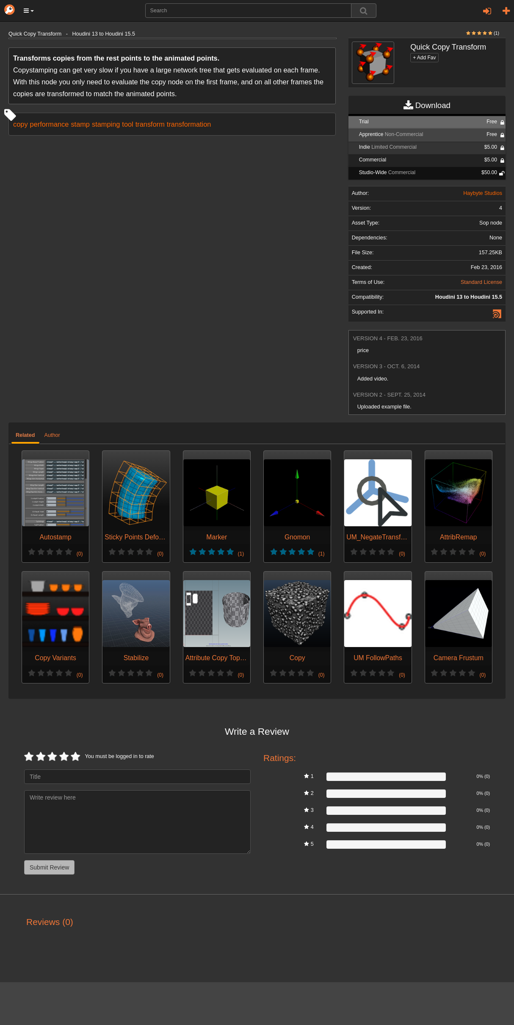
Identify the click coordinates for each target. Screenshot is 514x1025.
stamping (106, 124)
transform (150, 124)
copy (20, 124)
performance (49, 124)
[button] (28, 10)
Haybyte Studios (482, 193)
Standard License (481, 282)
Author (52, 435)
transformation (189, 124)
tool (127, 124)
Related (25, 435)
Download (426, 105)
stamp (80, 124)
